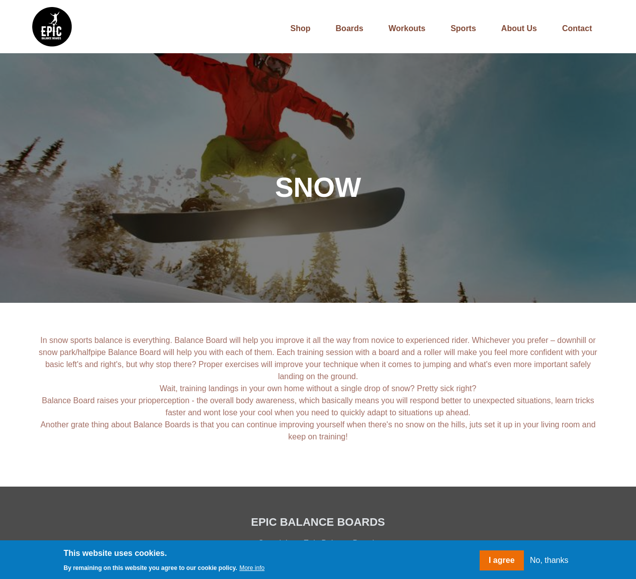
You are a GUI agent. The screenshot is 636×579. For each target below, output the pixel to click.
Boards (350, 28)
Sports (463, 28)
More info (251, 567)
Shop (301, 28)
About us (519, 28)
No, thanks (549, 560)
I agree (502, 560)
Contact (577, 28)
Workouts (407, 28)
